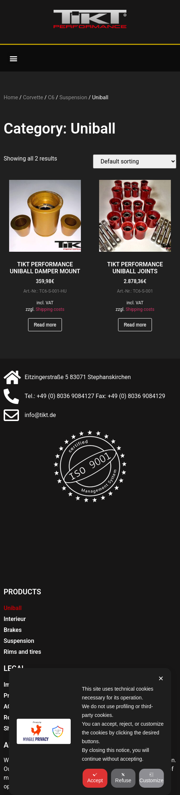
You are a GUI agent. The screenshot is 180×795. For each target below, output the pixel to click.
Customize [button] (152, 777)
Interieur (15, 618)
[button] (13, 58)
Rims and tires (22, 651)
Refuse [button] (123, 777)
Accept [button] (95, 777)
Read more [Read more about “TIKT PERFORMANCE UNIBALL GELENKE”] (135, 324)
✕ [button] (161, 678)
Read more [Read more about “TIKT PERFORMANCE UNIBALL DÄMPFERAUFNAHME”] (45, 324)
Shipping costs (50, 309)
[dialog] (90, 731)
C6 (51, 97)
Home (11, 97)
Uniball (13, 608)
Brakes (12, 629)
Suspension (73, 97)
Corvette (33, 97)
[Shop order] (134, 161)
